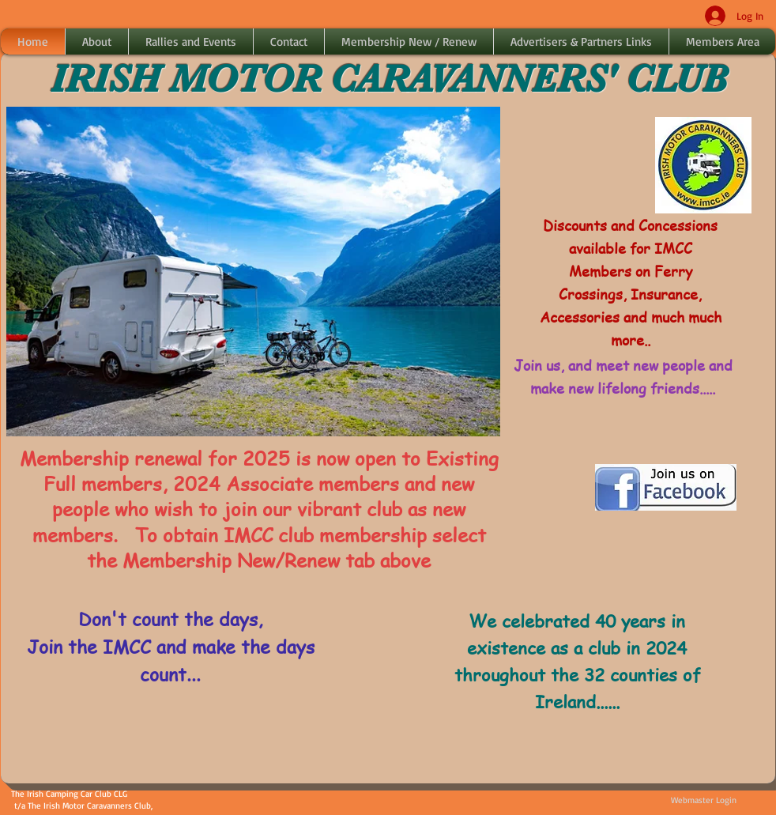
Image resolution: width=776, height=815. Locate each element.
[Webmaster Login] (703, 800)
